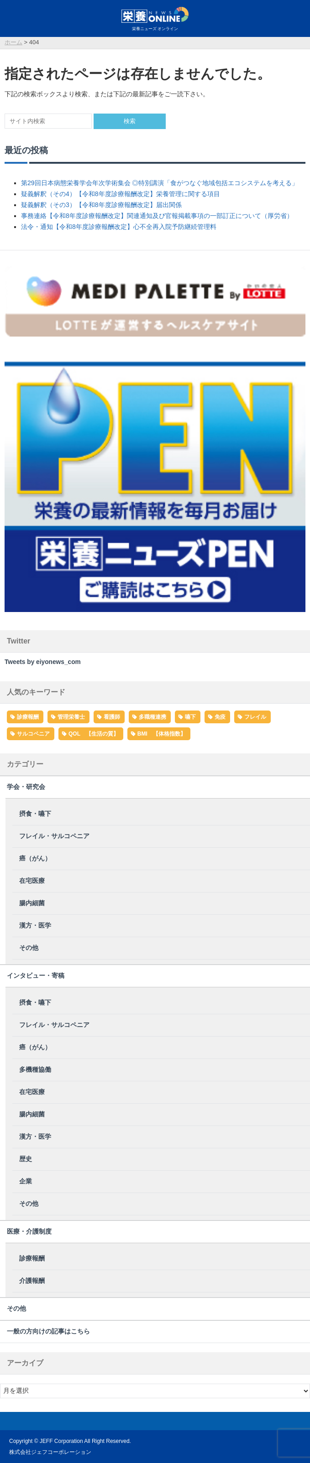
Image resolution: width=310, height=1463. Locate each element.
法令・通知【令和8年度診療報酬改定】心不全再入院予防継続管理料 (118, 226)
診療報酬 (28, 717)
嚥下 (190, 717)
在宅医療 (32, 880)
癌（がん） (35, 858)
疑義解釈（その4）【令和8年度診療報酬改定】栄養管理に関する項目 (120, 193)
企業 (25, 1181)
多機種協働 (35, 1069)
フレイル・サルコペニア (54, 836)
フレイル (255, 717)
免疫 (220, 717)
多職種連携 (152, 717)
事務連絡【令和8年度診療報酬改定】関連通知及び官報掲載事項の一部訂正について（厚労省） (157, 215)
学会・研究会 (26, 786)
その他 (28, 947)
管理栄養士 (71, 717)
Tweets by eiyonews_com (43, 662)
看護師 (112, 717)
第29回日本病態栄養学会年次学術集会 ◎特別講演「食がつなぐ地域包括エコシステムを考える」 (159, 183)
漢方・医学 (35, 925)
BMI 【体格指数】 (161, 734)
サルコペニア (33, 734)
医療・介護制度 (29, 1231)
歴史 (25, 1159)
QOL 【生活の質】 (93, 734)
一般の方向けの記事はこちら (48, 1331)
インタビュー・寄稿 (35, 975)
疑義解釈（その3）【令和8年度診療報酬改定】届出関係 (101, 204)
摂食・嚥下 (35, 813)
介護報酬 (32, 1280)
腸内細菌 (32, 903)
